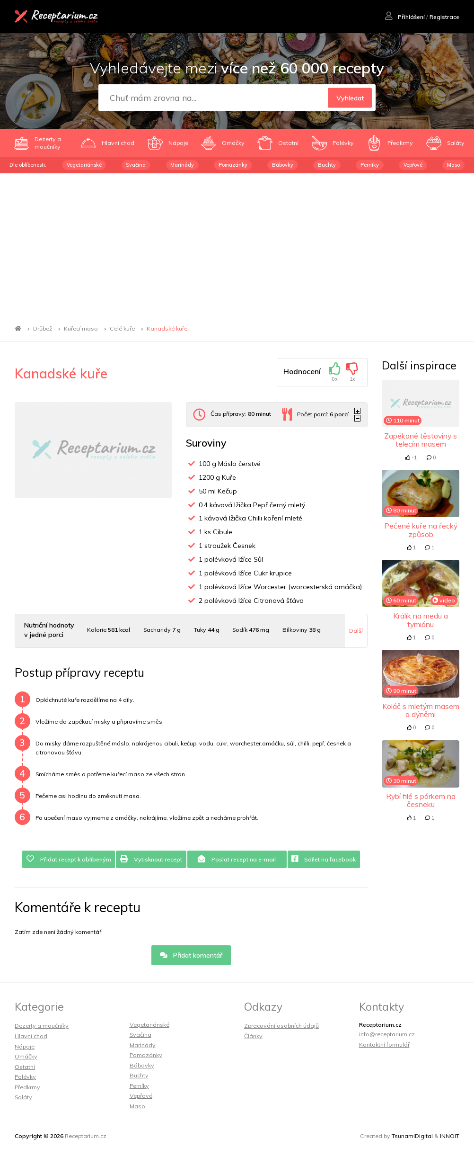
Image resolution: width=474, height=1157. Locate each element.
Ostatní (25, 1066)
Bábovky (282, 164)
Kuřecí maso (81, 328)
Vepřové (413, 164)
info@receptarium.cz (387, 1034)
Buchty (327, 164)
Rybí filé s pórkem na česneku (421, 800)
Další (356, 630)
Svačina (136, 164)
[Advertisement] (237, 244)
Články (253, 1036)
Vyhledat (350, 98)
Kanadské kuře (167, 328)
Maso (453, 164)
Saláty (23, 1097)
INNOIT (449, 1135)
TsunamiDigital (412, 1135)
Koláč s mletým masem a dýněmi (420, 710)
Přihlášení (405, 16)
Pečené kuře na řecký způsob (420, 529)
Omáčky (26, 1056)
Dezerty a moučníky (42, 1025)
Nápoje (25, 1046)
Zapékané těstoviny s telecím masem (420, 439)
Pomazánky (233, 164)
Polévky (25, 1076)
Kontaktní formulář (384, 1044)
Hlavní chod (31, 1036)
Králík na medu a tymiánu (420, 619)
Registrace (444, 16)
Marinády (182, 164)
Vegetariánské (84, 164)
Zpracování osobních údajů (281, 1025)
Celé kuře (122, 328)
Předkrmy (27, 1087)
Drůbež (42, 328)
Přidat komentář (191, 955)
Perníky (369, 164)
